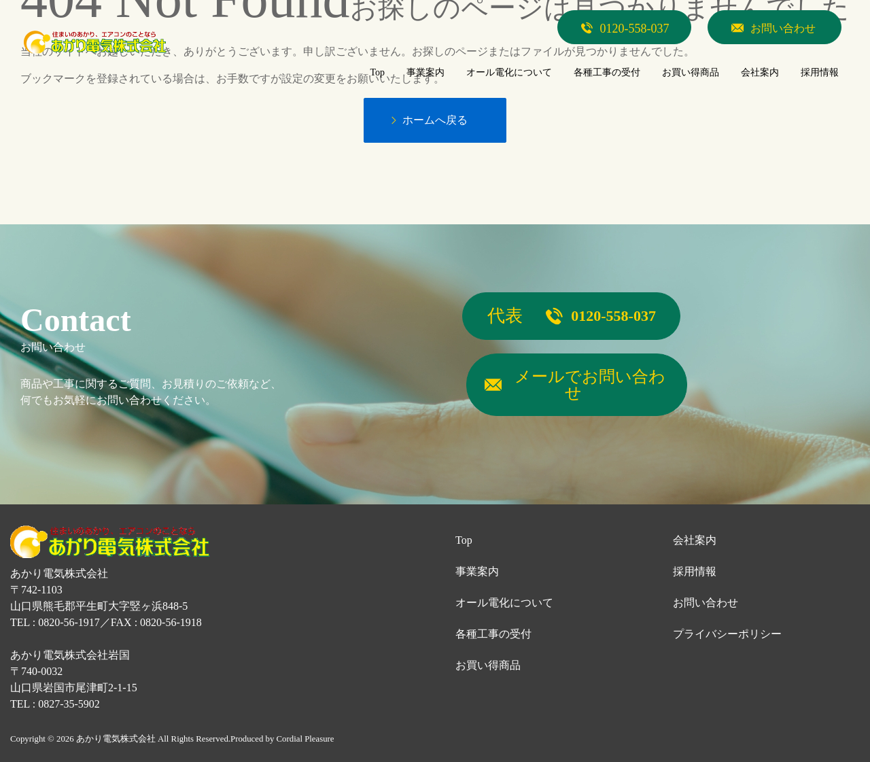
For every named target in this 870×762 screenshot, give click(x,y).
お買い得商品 (488, 664)
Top (463, 538)
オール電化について (504, 601)
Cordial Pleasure (305, 737)
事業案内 (477, 570)
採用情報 (694, 570)
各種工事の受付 (493, 632)
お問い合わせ (705, 601)
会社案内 (694, 538)
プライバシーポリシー (727, 632)
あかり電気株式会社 (116, 737)
